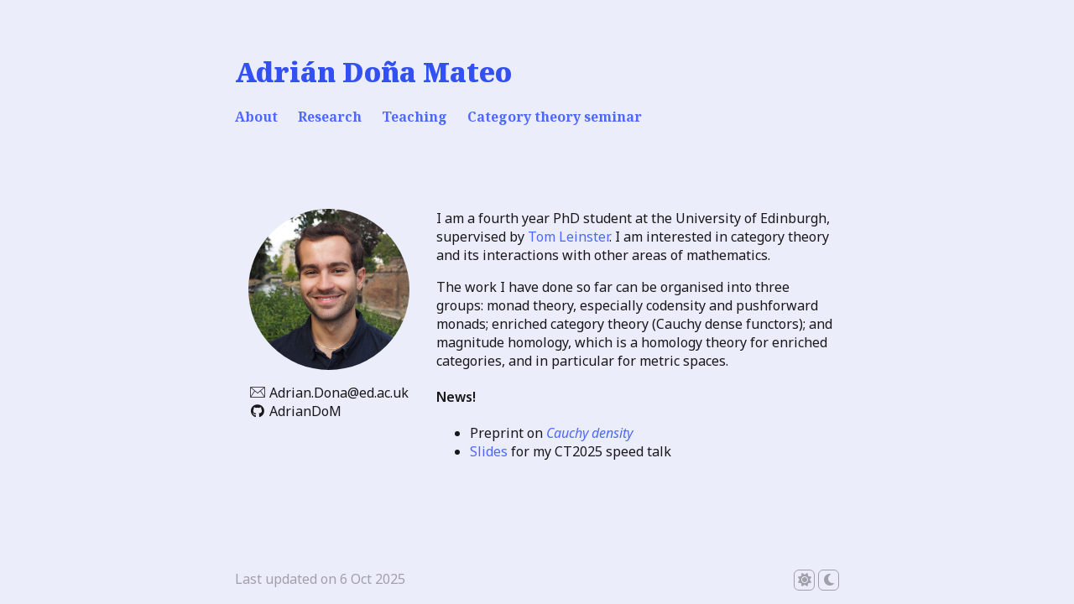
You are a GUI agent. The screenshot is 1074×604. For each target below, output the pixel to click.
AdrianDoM (305, 411)
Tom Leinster (568, 236)
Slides (489, 451)
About (256, 116)
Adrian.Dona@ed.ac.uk (339, 392)
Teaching (414, 116)
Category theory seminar (554, 116)
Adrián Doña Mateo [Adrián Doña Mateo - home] (373, 72)
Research (330, 116)
